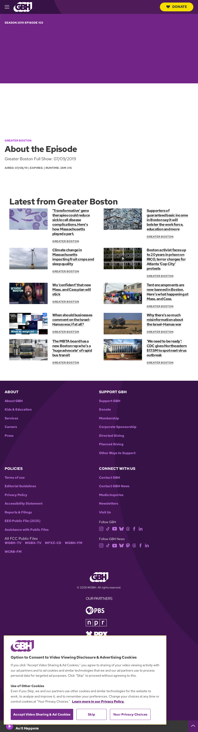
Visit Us (105, 512)
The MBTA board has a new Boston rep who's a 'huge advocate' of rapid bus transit (72, 348)
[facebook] (134, 528)
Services (11, 418)
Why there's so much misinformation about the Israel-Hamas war (165, 320)
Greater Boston (18, 140)
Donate (176, 6)
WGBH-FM (73, 543)
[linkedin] (141, 528)
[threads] (128, 528)
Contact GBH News (114, 486)
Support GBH (109, 401)
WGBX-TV (33, 543)
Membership (109, 418)
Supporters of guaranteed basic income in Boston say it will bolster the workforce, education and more (167, 220)
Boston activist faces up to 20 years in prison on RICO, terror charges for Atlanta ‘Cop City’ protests (166, 259)
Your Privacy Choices (130, 714)
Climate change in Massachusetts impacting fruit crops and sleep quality (73, 257)
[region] (85, 680)
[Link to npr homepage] (96, 622)
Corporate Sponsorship (117, 427)
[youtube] (114, 528)
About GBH (14, 401)
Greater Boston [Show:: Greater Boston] (65, 241)
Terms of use (15, 478)
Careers (11, 427)
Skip (91, 714)
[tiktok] (108, 528)
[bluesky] (121, 528)
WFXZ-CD (53, 543)
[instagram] (101, 528)
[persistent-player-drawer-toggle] (193, 726)
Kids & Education (18, 410)
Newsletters (108, 504)
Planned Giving (111, 444)
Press (9, 436)
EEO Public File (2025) (22, 521)
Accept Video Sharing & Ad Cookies (42, 714)
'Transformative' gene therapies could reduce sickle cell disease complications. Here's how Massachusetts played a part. (71, 222)
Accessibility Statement (24, 504)
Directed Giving (111, 436)
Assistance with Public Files (27, 530)
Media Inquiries (111, 495)
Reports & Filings (18, 512)
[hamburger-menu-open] (9, 7)
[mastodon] (128, 545)
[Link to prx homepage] (97, 633)
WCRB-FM (13, 552)
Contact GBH (109, 478)
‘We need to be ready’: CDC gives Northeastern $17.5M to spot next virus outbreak (167, 348)
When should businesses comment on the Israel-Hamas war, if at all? (72, 320)
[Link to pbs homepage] (95, 610)
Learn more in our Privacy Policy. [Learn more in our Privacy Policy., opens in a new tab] (98, 701)
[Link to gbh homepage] (22, 6)
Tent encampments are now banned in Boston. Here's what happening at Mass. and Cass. (167, 292)
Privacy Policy (16, 495)
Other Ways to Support (117, 453)
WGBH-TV (13, 543)
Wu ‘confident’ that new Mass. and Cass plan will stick (71, 290)
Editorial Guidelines (20, 486)
